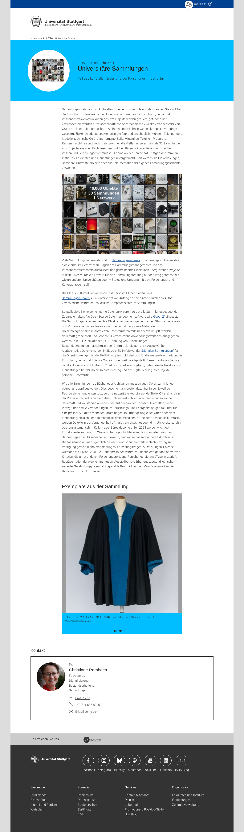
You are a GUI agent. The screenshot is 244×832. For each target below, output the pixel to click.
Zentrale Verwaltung (185, 804)
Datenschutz (86, 800)
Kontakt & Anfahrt (137, 795)
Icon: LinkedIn (166, 760)
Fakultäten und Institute (188, 795)
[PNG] (122, 214)
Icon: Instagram (104, 760)
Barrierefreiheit (87, 804)
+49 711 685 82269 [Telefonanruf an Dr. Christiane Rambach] (88, 705)
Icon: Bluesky (119, 760)
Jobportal (131, 804)
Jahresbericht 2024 (43, 38)
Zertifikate (84, 809)
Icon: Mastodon (134, 760)
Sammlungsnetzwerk (126, 260)
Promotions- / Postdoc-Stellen (145, 809)
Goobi (157, 316)
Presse (129, 800)
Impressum (85, 795)
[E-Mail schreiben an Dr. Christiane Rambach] (83, 711)
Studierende (38, 795)
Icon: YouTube (150, 760)
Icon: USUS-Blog (181, 760)
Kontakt (92, 740)
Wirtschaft (37, 809)
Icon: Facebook (88, 760)
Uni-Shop (131, 814)
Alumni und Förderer (44, 804)
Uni (196, 3)
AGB (81, 814)
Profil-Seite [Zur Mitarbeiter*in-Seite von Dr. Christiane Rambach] (82, 698)
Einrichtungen (181, 800)
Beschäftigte (38, 800)
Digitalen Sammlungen (157, 350)
